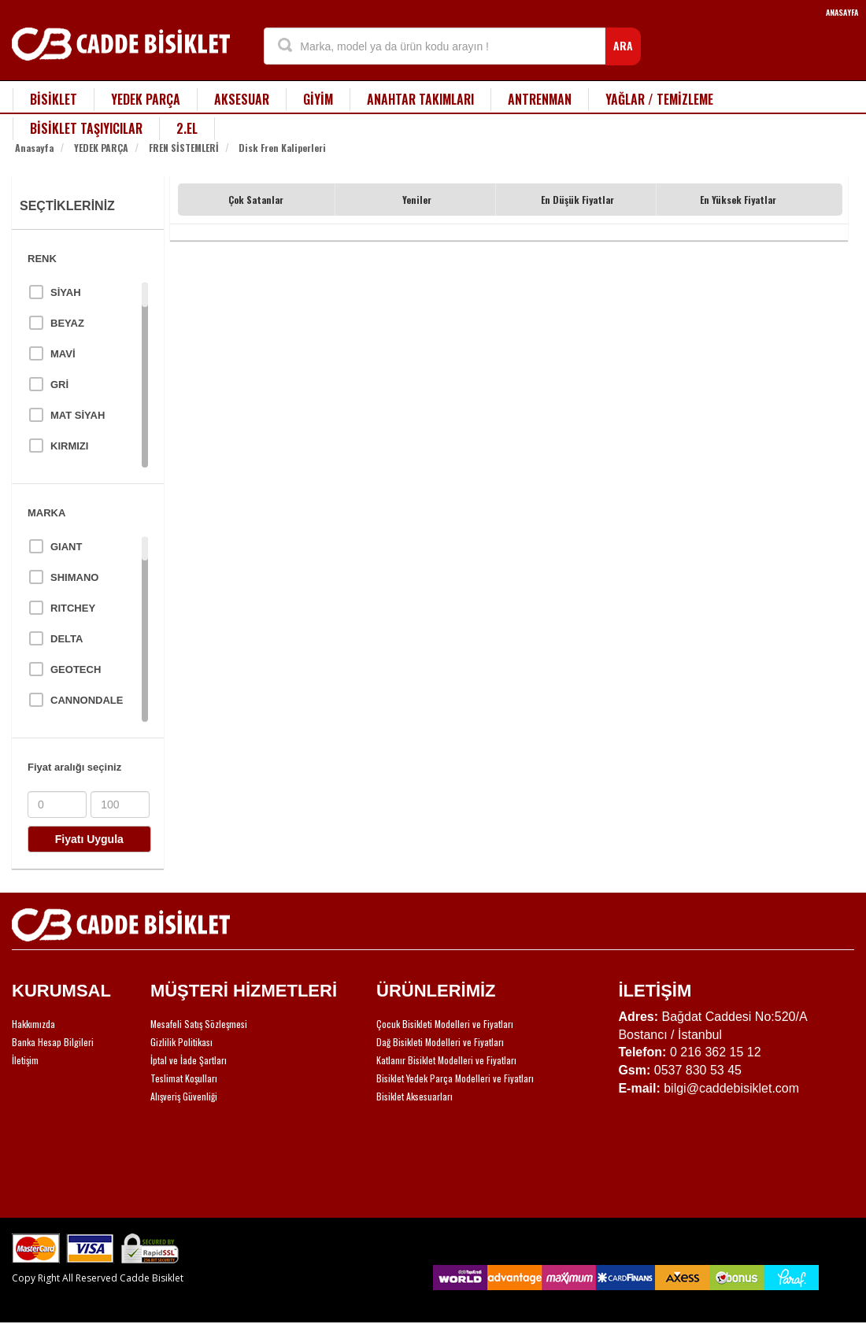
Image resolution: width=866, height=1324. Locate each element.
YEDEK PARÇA (145, 99)
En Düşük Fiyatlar (577, 199)
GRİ (59, 384)
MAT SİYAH (77, 415)
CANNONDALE (86, 700)
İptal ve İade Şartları (188, 1060)
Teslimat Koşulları (183, 1078)
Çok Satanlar (255, 199)
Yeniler (416, 199)
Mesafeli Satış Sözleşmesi (198, 1023)
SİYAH (65, 292)
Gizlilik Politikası (181, 1041)
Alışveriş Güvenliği (183, 1096)
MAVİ (63, 354)
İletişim (25, 1060)
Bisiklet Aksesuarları (414, 1096)
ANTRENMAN (540, 99)
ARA (623, 45)
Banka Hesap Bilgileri (53, 1041)
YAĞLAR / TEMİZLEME (659, 99)
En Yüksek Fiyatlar (738, 199)
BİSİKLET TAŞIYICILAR (86, 128)
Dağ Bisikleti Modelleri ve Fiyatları (440, 1041)
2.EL (187, 128)
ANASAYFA (842, 12)
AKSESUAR (241, 99)
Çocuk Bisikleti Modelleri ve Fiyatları (444, 1023)
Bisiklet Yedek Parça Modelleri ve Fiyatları (455, 1078)
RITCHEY (72, 608)
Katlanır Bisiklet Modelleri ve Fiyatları (446, 1060)
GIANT (66, 547)
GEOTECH (75, 669)
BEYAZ (67, 323)
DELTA (66, 639)
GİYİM (318, 99)
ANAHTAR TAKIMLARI (420, 99)
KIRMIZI (69, 446)
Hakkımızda (33, 1023)
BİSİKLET (53, 99)
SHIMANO (74, 577)
